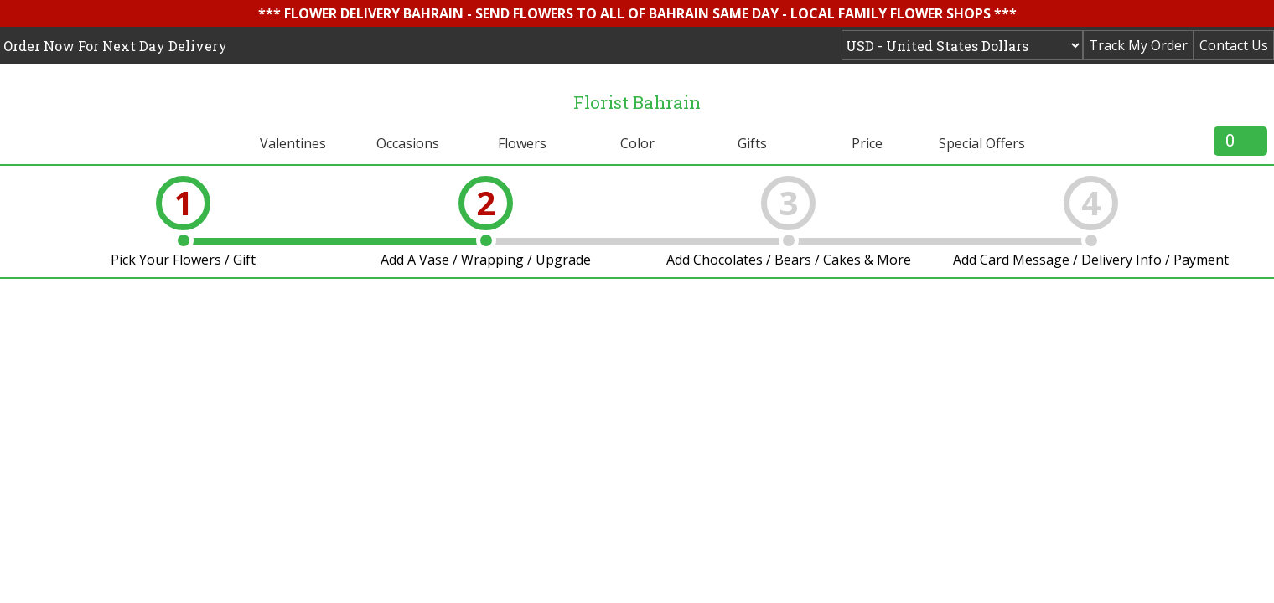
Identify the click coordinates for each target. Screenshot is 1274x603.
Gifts (752, 143)
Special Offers (982, 143)
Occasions (407, 143)
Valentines (293, 143)
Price (867, 143)
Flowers (522, 143)
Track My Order (1138, 45)
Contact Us (1233, 45)
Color (637, 143)
